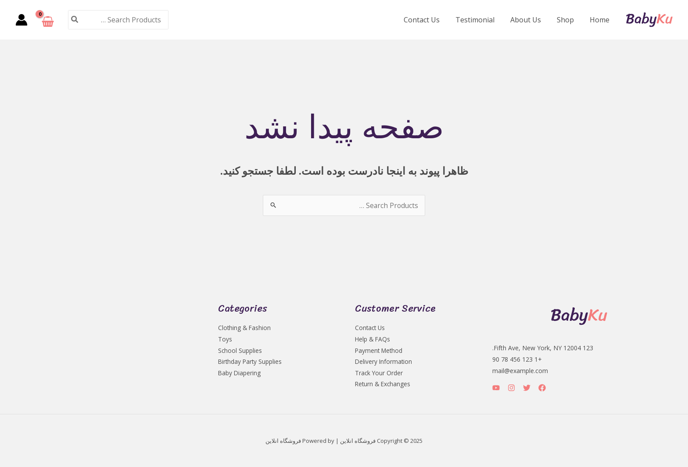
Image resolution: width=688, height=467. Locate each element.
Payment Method (380, 350)
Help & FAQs (373, 339)
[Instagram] (511, 388)
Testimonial (481, 20)
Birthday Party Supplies (250, 362)
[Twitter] (526, 388)
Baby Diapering (240, 373)
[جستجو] (74, 20)
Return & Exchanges (383, 385)
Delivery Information (384, 362)
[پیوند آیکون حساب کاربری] (21, 20)
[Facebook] (542, 388)
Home (600, 20)
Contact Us (430, 20)
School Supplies (240, 350)
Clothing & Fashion (245, 327)
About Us (530, 20)
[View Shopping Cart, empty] (47, 20)
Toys (225, 339)
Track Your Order (379, 373)
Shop (568, 20)
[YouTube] (496, 388)
